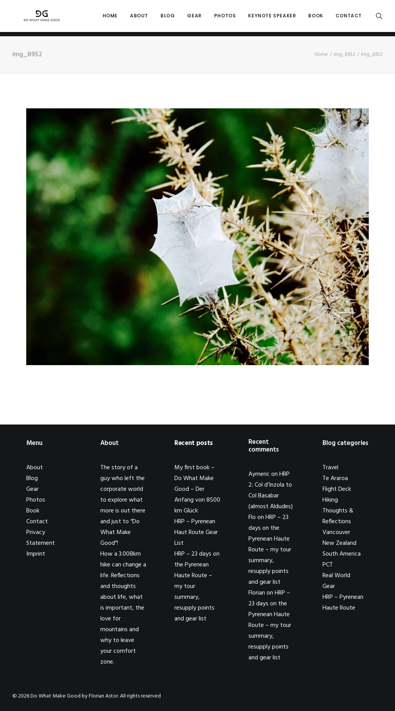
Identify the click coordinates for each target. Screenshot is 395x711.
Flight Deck (336, 489)
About (139, 18)
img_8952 (344, 55)
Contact (349, 18)
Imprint (35, 554)
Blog (167, 18)
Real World (336, 576)
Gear (194, 18)
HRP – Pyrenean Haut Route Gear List (196, 532)
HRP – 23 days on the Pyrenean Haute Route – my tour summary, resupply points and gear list (269, 549)
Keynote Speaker (272, 18)
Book (315, 18)
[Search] (379, 18)
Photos (225, 18)
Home (110, 18)
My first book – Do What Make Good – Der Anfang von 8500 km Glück (197, 489)
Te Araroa (335, 478)
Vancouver (336, 532)
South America (341, 554)
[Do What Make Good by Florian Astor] (38, 18)
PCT (327, 565)
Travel (330, 468)
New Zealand (339, 543)
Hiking (330, 500)
